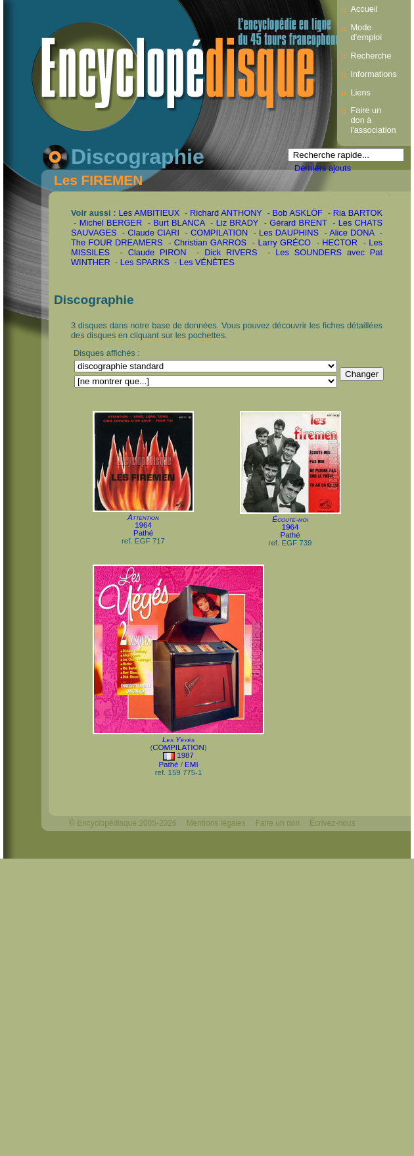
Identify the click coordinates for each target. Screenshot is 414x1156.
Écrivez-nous (332, 823)
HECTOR (339, 242)
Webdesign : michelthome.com (123, 845)
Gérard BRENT (298, 223)
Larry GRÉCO (284, 242)
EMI (191, 764)
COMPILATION (219, 233)
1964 (143, 525)
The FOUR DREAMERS (117, 242)
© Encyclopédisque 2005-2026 (123, 823)
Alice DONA (351, 233)
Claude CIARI (153, 233)
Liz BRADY (237, 223)
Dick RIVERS (230, 252)
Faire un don (278, 823)
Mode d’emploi (366, 32)
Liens (360, 92)
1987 (185, 755)
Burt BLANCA (178, 223)
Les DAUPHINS (289, 233)
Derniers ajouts (322, 168)
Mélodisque (207, 845)
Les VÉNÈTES (207, 262)
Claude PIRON (157, 252)
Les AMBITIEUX (149, 213)
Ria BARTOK (357, 213)
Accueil (363, 9)
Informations (373, 74)
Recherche (370, 56)
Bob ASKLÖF (298, 213)
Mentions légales (216, 823)
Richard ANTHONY (226, 213)
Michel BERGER (111, 223)
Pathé (143, 533)
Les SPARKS (145, 262)
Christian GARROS (210, 242)
